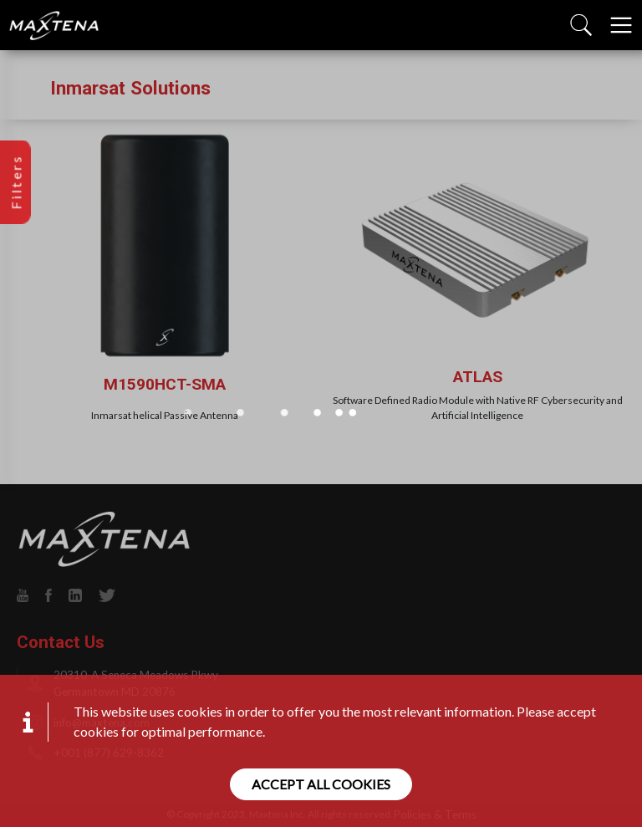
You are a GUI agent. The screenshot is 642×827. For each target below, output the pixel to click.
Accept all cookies (321, 784)
